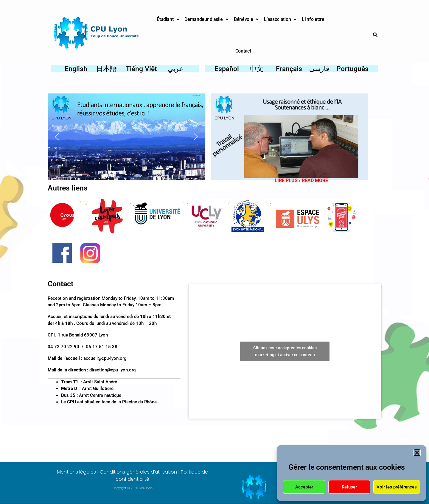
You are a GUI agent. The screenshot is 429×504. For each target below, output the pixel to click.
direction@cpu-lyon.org (112, 370)
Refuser (349, 487)
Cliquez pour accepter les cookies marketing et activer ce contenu (285, 351)
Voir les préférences (397, 487)
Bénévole (246, 19)
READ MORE (315, 180)
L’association (280, 19)
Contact (243, 51)
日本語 (106, 69)
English (76, 69)
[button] (417, 453)
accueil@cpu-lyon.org (105, 358)
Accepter (304, 487)
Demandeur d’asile (206, 19)
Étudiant (168, 19)
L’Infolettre (313, 19)
